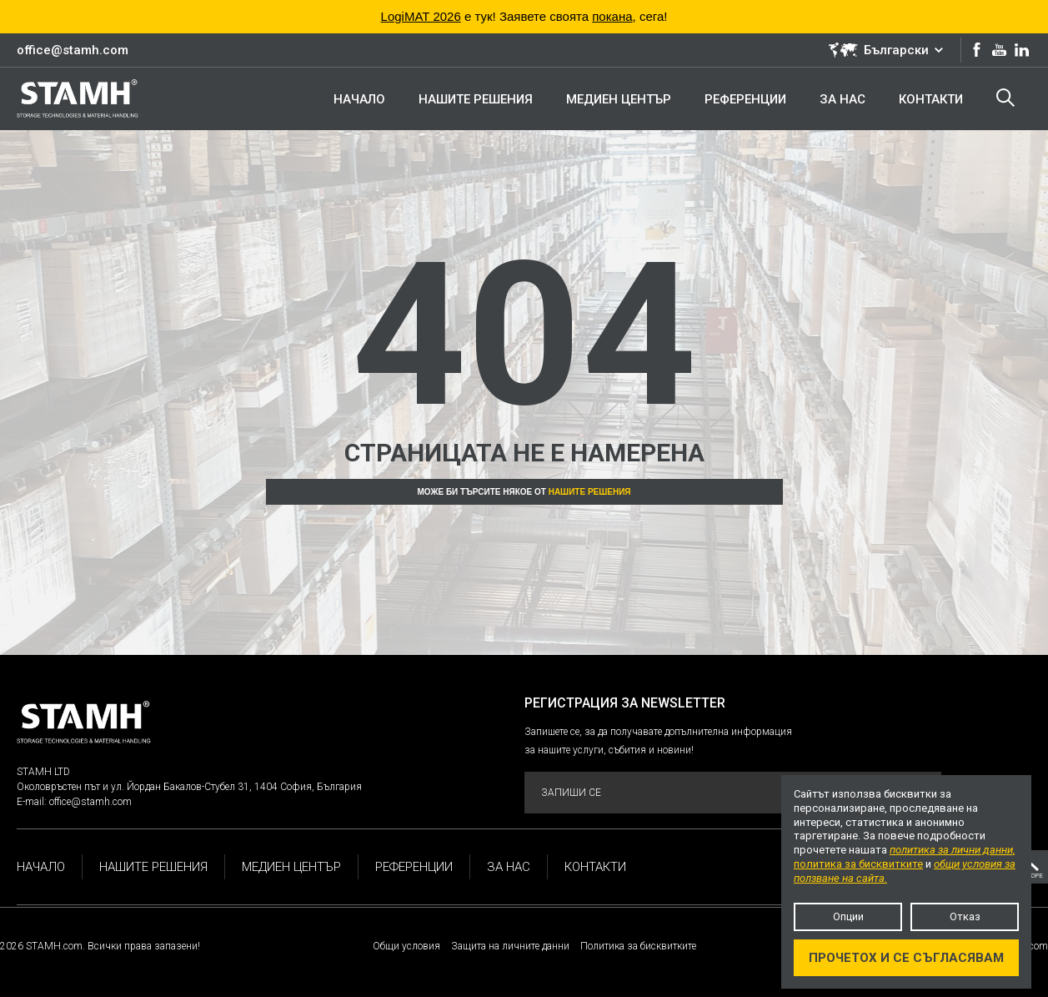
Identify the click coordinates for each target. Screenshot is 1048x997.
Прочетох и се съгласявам (906, 957)
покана (612, 16)
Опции (848, 916)
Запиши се (731, 793)
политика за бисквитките (858, 864)
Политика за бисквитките (638, 946)
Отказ (965, 916)
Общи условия (406, 946)
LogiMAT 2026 (421, 16)
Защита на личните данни (510, 946)
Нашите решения (590, 491)
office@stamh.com (72, 50)
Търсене (1005, 97)
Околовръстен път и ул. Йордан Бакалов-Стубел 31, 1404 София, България (189, 787)
